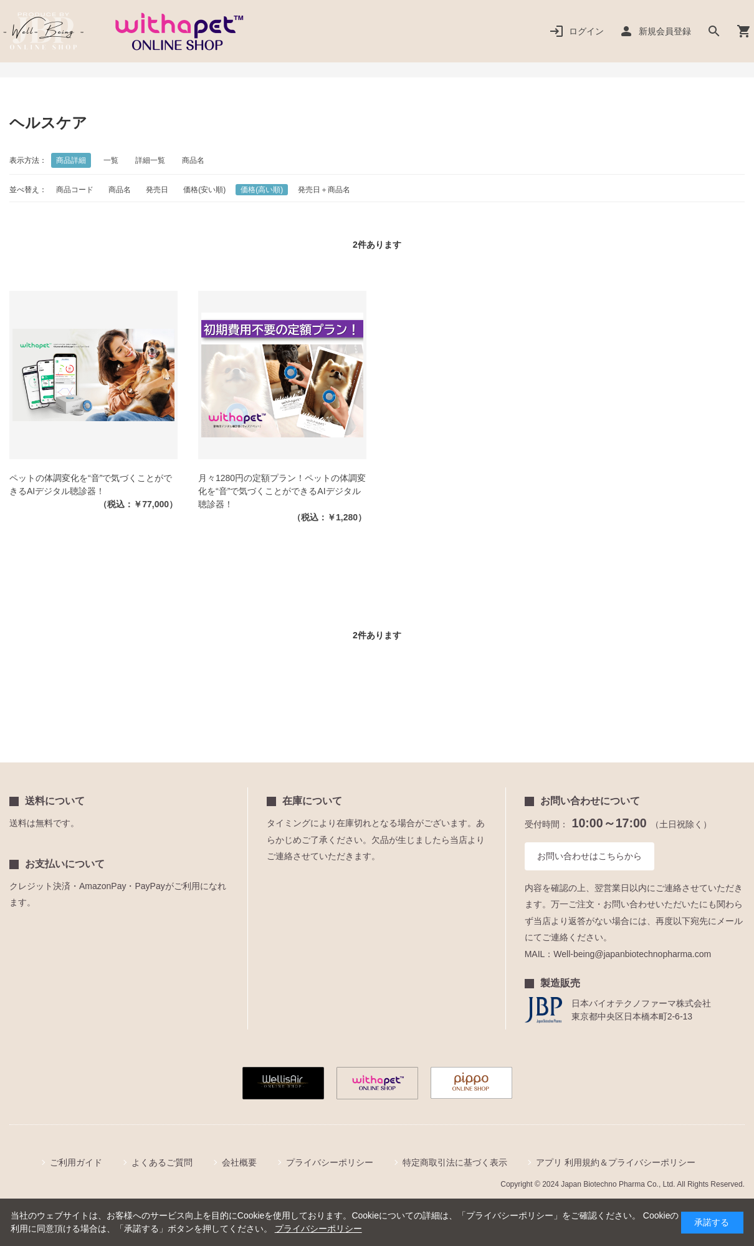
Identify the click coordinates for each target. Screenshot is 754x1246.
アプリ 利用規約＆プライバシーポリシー (615, 1162)
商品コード (74, 189)
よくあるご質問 (162, 1162)
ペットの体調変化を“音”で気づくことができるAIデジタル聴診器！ (90, 484)
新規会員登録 (665, 31)
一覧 (110, 160)
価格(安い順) (204, 189)
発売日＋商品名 (324, 189)
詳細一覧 (150, 160)
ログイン (586, 31)
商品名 (193, 160)
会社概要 (239, 1162)
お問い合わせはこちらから (589, 856)
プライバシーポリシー (329, 1162)
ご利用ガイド (76, 1162)
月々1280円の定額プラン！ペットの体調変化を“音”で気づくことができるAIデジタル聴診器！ (282, 491)
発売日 (157, 189)
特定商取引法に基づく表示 (455, 1162)
